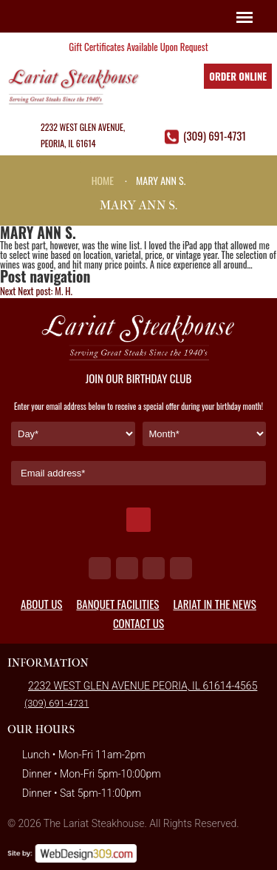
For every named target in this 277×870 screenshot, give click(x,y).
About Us (41, 604)
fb (100, 568)
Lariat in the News (214, 604)
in (181, 568)
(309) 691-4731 (214, 135)
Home (103, 180)
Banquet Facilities (117, 604)
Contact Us (138, 623)
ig (154, 568)
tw (127, 568)
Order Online (238, 76)
